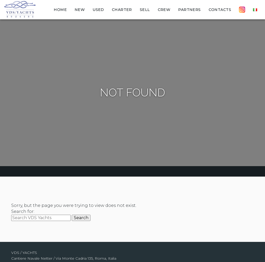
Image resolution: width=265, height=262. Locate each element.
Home (60, 9)
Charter (122, 9)
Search (81, 217)
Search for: (22, 211)
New (80, 9)
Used (98, 9)
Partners (189, 9)
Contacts (220, 9)
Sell (145, 9)
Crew (164, 9)
